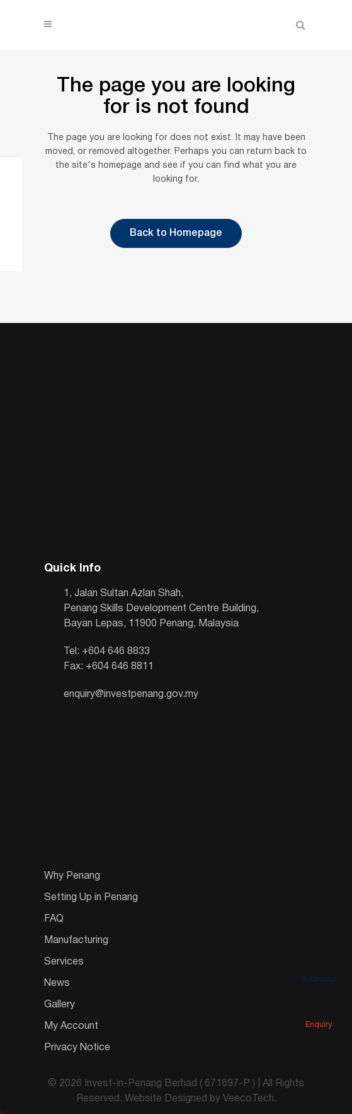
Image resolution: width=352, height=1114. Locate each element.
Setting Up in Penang (91, 897)
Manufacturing (76, 940)
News (57, 983)
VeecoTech (248, 1098)
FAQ (54, 919)
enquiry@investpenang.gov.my (131, 694)
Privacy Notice (77, 1047)
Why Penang (72, 876)
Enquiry (318, 1007)
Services (64, 962)
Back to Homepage (176, 233)
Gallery (59, 1004)
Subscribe (318, 962)
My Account (71, 1026)
